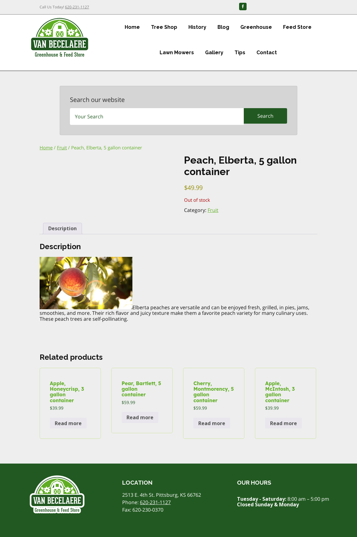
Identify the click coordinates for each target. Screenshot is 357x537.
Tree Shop (164, 27)
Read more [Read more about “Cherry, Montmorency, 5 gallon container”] (211, 423)
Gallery (214, 52)
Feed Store (297, 27)
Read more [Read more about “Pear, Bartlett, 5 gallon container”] (140, 417)
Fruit (62, 147)
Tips (239, 52)
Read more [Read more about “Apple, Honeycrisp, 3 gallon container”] (68, 423)
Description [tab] (62, 228)
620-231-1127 (77, 7)
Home (132, 27)
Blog (223, 27)
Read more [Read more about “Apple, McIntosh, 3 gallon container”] (283, 423)
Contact (266, 52)
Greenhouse (256, 27)
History (197, 27)
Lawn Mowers (177, 52)
